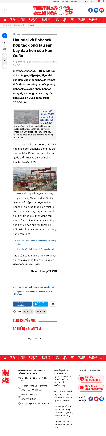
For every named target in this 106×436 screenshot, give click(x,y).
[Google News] (44, 65)
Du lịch (65, 20)
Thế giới (31, 25)
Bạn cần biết (93, 20)
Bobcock (41, 311)
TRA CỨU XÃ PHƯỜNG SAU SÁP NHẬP (66, 1)
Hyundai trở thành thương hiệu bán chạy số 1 (36, 249)
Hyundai (28, 311)
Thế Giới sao (82, 20)
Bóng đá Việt (33, 20)
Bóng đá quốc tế (46, 20)
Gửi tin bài (90, 1)
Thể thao (23, 20)
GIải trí (72, 20)
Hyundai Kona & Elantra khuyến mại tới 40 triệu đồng (37, 242)
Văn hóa (57, 20)
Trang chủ (6, 25)
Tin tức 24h (13, 20)
